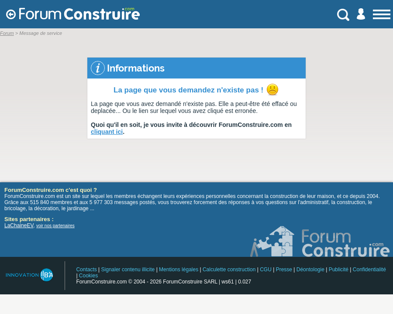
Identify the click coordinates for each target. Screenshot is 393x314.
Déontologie (310, 269)
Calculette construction (229, 269)
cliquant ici (107, 131)
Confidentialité (369, 269)
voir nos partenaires (55, 225)
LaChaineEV (18, 225)
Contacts (86, 269)
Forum (7, 33)
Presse (284, 269)
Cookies (88, 276)
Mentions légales (178, 269)
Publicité (338, 269)
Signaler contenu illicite (128, 269)
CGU (266, 269)
